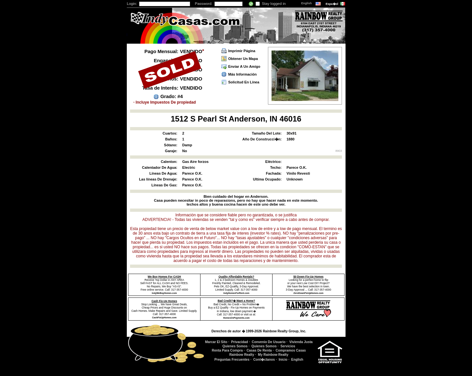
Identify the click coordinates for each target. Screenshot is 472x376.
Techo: (276, 167)
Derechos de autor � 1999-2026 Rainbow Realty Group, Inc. (259, 331)
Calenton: (169, 162)
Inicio (283, 359)
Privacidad (239, 342)
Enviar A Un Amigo (244, 66)
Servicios (287, 346)
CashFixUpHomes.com (164, 317)
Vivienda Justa (301, 342)
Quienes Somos (234, 346)
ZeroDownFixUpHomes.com (308, 293)
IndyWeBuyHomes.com (164, 293)
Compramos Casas (291, 350)
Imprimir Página (241, 51)
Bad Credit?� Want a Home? (236, 300)
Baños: (171, 139)
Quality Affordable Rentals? (236, 276)
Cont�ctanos (264, 359)
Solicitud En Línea (243, 82)
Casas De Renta (259, 350)
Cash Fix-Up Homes (164, 301)
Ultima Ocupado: (267, 179)
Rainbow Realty (241, 354)
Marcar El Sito (216, 342)
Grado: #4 (171, 96)
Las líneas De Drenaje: (158, 179)
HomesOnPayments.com (236, 318)
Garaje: (171, 151)
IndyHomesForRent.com (236, 293)
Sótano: (170, 145)
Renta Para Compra (227, 350)
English (307, 3)
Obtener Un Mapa (243, 59)
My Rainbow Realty (273, 354)
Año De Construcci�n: (262, 139)
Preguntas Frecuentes (232, 359)
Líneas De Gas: (164, 185)
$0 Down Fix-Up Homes (308, 276)
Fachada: (274, 173)
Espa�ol (332, 4)
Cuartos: (170, 133)
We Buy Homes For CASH (164, 276)
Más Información (242, 74)
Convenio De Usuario (269, 342)
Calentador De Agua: (159, 167)
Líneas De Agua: (163, 173)
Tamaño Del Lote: (267, 133)
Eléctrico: (273, 162)
